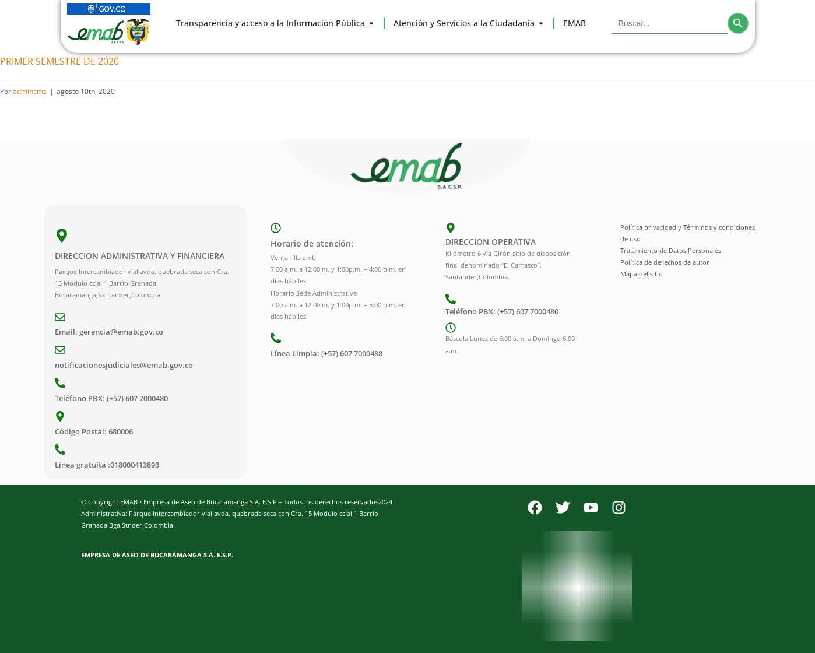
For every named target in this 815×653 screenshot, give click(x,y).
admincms (30, 91)
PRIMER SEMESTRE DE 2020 (59, 61)
